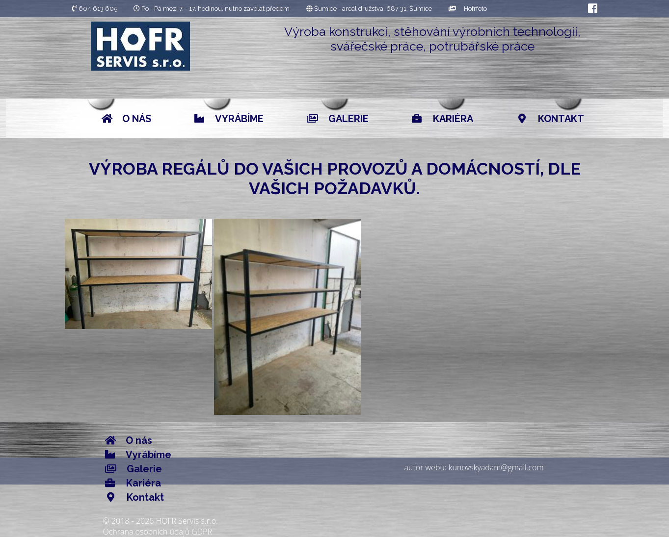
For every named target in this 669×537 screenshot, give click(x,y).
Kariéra (442, 119)
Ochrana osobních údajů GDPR (157, 531)
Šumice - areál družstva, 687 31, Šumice (369, 8)
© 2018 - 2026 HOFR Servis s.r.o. (160, 520)
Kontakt (550, 119)
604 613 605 (94, 8)
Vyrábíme (229, 119)
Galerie (338, 119)
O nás (126, 119)
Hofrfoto (468, 8)
